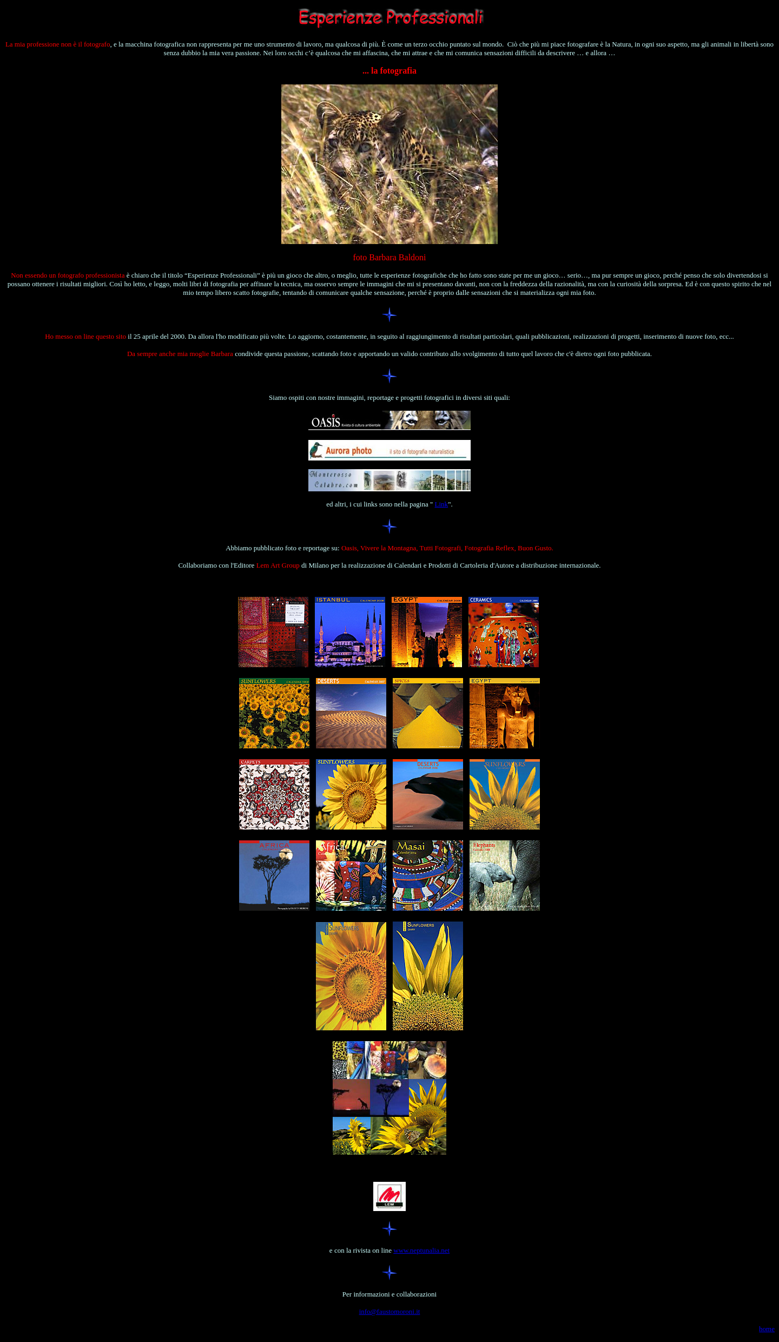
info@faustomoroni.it (389, 1311)
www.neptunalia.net (421, 1250)
